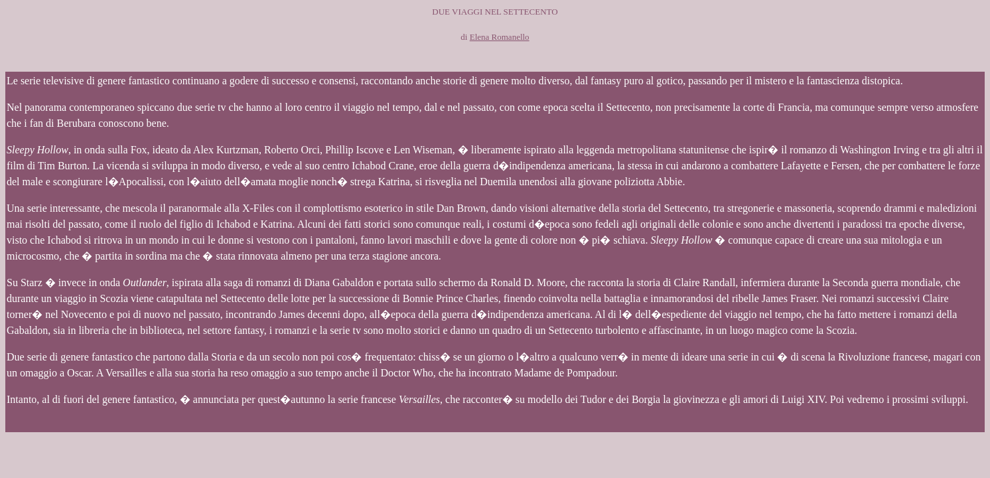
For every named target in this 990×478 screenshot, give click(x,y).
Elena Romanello (500, 37)
